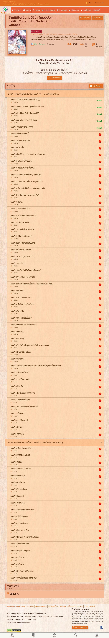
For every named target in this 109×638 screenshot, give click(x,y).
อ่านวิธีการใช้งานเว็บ (80, 627)
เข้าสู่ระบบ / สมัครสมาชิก (95, 3)
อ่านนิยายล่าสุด (20, 606)
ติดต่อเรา (80, 606)
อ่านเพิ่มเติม (54, 77)
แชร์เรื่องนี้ (85, 17)
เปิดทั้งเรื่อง (96, 86)
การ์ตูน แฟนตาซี (36, 31)
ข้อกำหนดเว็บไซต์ (53, 606)
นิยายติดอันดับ (10, 606)
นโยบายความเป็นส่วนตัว (68, 606)
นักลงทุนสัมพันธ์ (89, 606)
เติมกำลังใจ (30, 606)
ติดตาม (98, 17)
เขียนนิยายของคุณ (41, 606)
